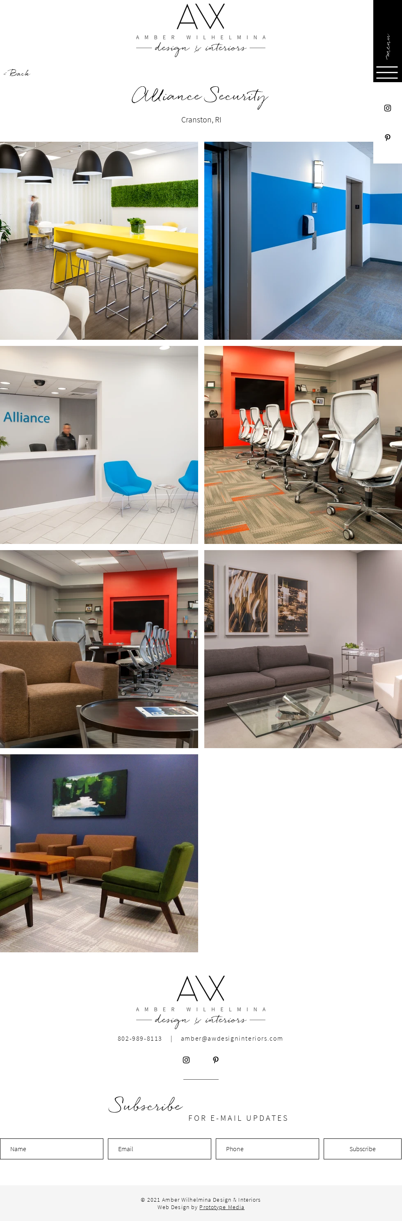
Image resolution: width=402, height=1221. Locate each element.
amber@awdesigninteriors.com (232, 1038)
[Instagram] (387, 108)
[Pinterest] (387, 137)
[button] (387, 45)
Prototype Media (221, 1207)
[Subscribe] (363, 1148)
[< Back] (32, 74)
